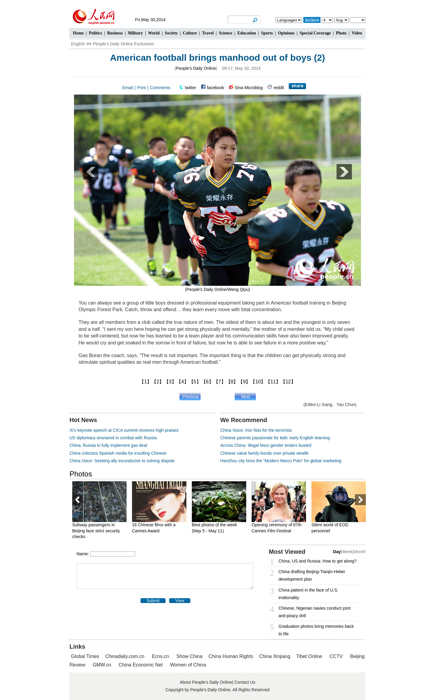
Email (127, 87)
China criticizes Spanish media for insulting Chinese (117, 453)
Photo (341, 33)
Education (246, 33)
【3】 (170, 381)
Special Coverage (315, 33)
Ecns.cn (160, 656)
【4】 (182, 381)
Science (225, 33)
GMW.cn (103, 664)
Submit (153, 600)
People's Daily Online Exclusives (123, 43)
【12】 (288, 381)
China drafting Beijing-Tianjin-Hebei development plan (312, 575)
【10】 (258, 381)
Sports (267, 33)
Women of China (188, 664)
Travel (208, 33)
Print (141, 87)
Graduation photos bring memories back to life (316, 630)
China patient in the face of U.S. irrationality (308, 594)
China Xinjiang (274, 656)
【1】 (145, 381)
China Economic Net (141, 664)
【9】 (244, 381)
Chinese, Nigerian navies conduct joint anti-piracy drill (314, 612)
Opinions (286, 33)
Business (115, 33)
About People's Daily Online (206, 682)
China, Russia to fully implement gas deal (108, 445)
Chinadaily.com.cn (124, 656)
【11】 (273, 381)
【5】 (195, 381)
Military (135, 33)
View (179, 600)
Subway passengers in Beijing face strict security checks (96, 530)
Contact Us (244, 682)
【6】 (207, 381)
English (78, 43)
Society (171, 33)
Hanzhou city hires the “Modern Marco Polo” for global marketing (280, 460)
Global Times (85, 656)
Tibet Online (309, 656)
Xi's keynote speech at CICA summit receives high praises (124, 430)
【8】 (232, 381)
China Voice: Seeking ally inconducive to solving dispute (122, 460)
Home (78, 33)
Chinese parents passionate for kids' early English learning (275, 437)
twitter (190, 87)
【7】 (220, 381)
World (154, 33)
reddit (278, 87)
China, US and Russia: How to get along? (317, 561)
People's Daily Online (196, 68)
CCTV (336, 656)
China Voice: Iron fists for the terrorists (256, 430)
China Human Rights (230, 656)
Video (357, 33)
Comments (160, 87)
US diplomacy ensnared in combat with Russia (113, 437)
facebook (215, 87)
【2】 (158, 381)
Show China (189, 656)
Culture (190, 33)
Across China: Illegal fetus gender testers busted (265, 445)
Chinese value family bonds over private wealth (264, 453)
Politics (95, 33)
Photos (80, 474)
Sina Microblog (249, 87)
